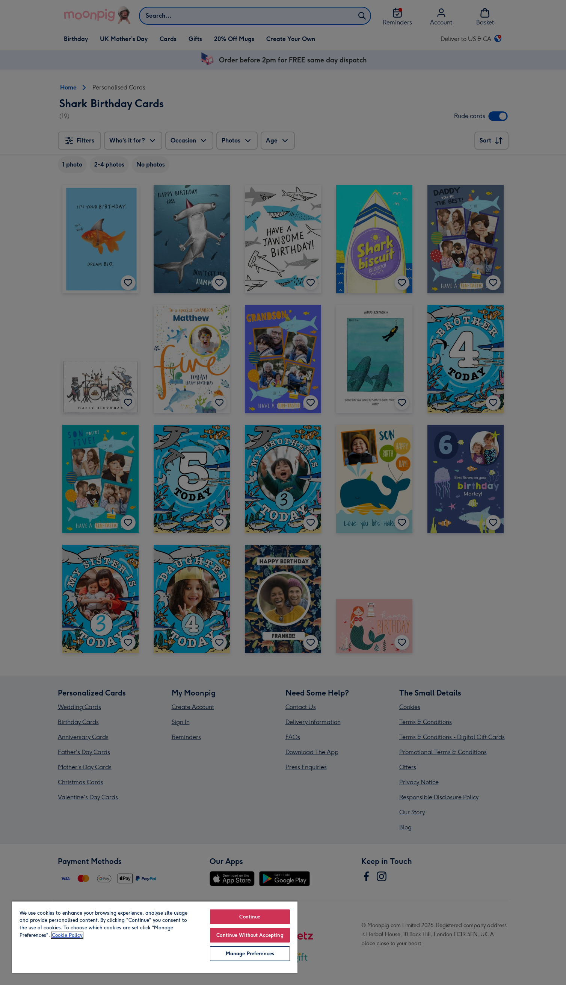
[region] (154, 937)
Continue (249, 917)
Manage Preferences (250, 953)
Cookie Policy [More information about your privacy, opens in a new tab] (67, 935)
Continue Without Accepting (249, 935)
